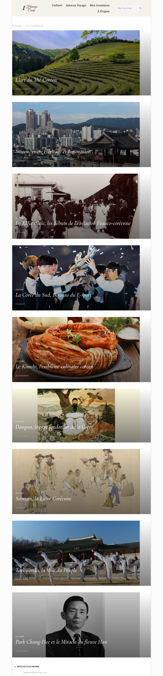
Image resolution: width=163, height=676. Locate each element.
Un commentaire (21, 89)
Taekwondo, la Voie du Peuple (46, 570)
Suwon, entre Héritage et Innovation (53, 151)
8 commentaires (21, 436)
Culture (57, 5)
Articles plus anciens (28, 667)
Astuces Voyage (75, 5)
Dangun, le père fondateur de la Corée (54, 426)
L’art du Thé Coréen (36, 79)
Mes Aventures (99, 5)
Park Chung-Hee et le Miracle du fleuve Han (61, 641)
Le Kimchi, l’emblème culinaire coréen (54, 366)
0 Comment (20, 160)
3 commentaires (21, 651)
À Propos (103, 11)
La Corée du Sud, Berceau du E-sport (53, 294)
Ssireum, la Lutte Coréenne (43, 498)
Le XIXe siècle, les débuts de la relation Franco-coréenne (73, 223)
